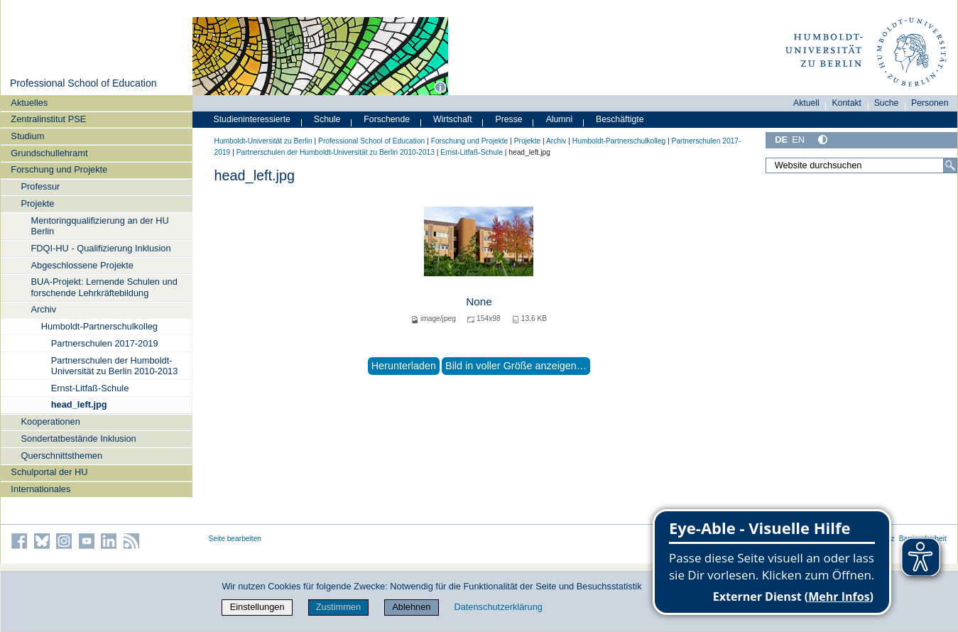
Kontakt (846, 103)
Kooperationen (50, 421)
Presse (509, 119)
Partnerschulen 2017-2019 (104, 343)
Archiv (44, 309)
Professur (40, 186)
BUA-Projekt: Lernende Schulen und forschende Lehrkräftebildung (104, 287)
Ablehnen (411, 606)
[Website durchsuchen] (861, 165)
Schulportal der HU (49, 472)
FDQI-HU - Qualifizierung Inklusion (101, 248)
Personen (930, 103)
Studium (27, 136)
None (479, 301)
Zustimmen (338, 606)
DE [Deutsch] (781, 139)
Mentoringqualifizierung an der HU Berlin (100, 225)
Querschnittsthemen (62, 455)
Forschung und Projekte (59, 169)
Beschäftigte (620, 119)
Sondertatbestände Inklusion (78, 438)
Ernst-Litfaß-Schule (90, 388)
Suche (886, 103)
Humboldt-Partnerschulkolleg (99, 326)
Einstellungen (257, 606)
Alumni (559, 119)
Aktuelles (29, 102)
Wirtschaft (452, 119)
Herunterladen (403, 365)
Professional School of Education (83, 83)
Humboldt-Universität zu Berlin (263, 141)
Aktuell (806, 103)
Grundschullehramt (49, 153)
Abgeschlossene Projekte (82, 265)
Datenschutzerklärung (498, 606)
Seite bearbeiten (235, 539)
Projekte (38, 203)
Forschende (387, 119)
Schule (327, 119)
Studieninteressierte (252, 119)
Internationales (40, 489)
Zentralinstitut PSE (48, 119)
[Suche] (950, 165)
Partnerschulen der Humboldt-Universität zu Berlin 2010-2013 (114, 365)
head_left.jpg (79, 404)
